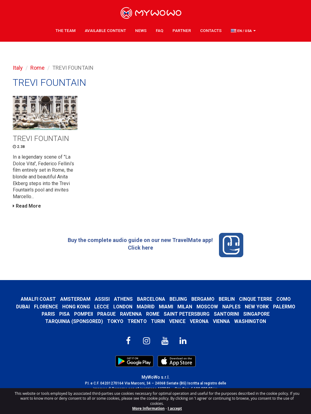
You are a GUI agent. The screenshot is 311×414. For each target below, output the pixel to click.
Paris (48, 314)
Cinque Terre (255, 299)
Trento (137, 321)
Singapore (256, 314)
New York (257, 307)
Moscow (207, 307)
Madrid (146, 307)
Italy (18, 68)
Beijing (178, 299)
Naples (231, 307)
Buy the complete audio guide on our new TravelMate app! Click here (155, 245)
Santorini (226, 314)
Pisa (64, 314)
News (141, 30)
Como (283, 299)
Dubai (23, 307)
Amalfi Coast (38, 299)
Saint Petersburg (187, 314)
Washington (250, 321)
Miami (166, 307)
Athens (123, 299)
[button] (243, 31)
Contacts (211, 30)
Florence (46, 307)
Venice (177, 321)
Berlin (227, 299)
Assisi (102, 299)
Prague (106, 314)
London (122, 307)
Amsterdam (75, 299)
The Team (66, 30)
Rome (37, 68)
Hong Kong (76, 307)
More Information (148, 408)
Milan (184, 307)
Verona (199, 321)
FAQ (159, 30)
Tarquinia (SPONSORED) (74, 321)
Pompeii (83, 314)
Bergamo (202, 299)
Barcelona (151, 299)
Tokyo (115, 321)
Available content (105, 30)
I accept (175, 408)
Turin (158, 321)
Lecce (101, 307)
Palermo (284, 307)
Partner (182, 30)
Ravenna (131, 314)
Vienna (221, 321)
